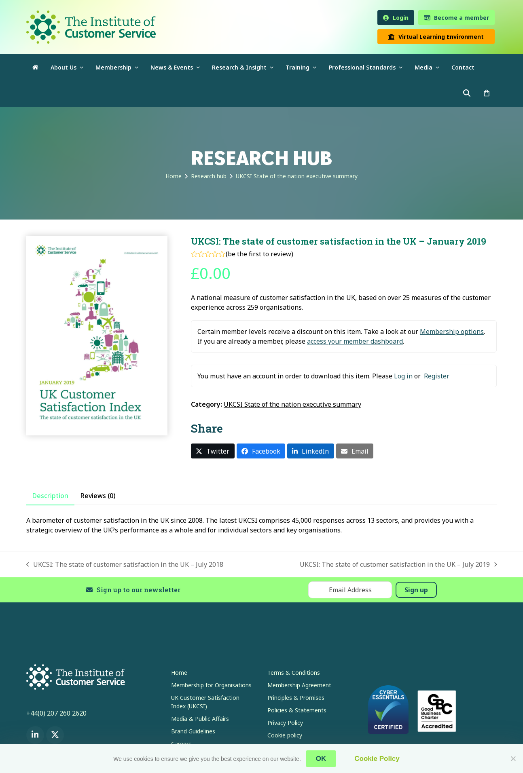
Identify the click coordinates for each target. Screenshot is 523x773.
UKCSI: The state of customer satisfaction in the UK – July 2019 (398, 564)
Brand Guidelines (193, 731)
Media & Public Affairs (200, 718)
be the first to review (259, 254)
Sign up (416, 589)
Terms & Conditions (293, 672)
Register (436, 376)
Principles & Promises (295, 697)
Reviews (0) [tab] (97, 495)
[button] (486, 93)
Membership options (452, 331)
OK (321, 758)
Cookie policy (284, 735)
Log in (403, 376)
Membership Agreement (299, 685)
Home (179, 672)
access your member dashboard (355, 341)
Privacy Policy (285, 723)
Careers (181, 744)
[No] (513, 758)
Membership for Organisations (211, 685)
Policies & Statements (296, 710)
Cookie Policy (376, 758)
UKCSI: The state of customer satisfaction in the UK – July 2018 (125, 564)
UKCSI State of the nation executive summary (292, 404)
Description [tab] (50, 495)
